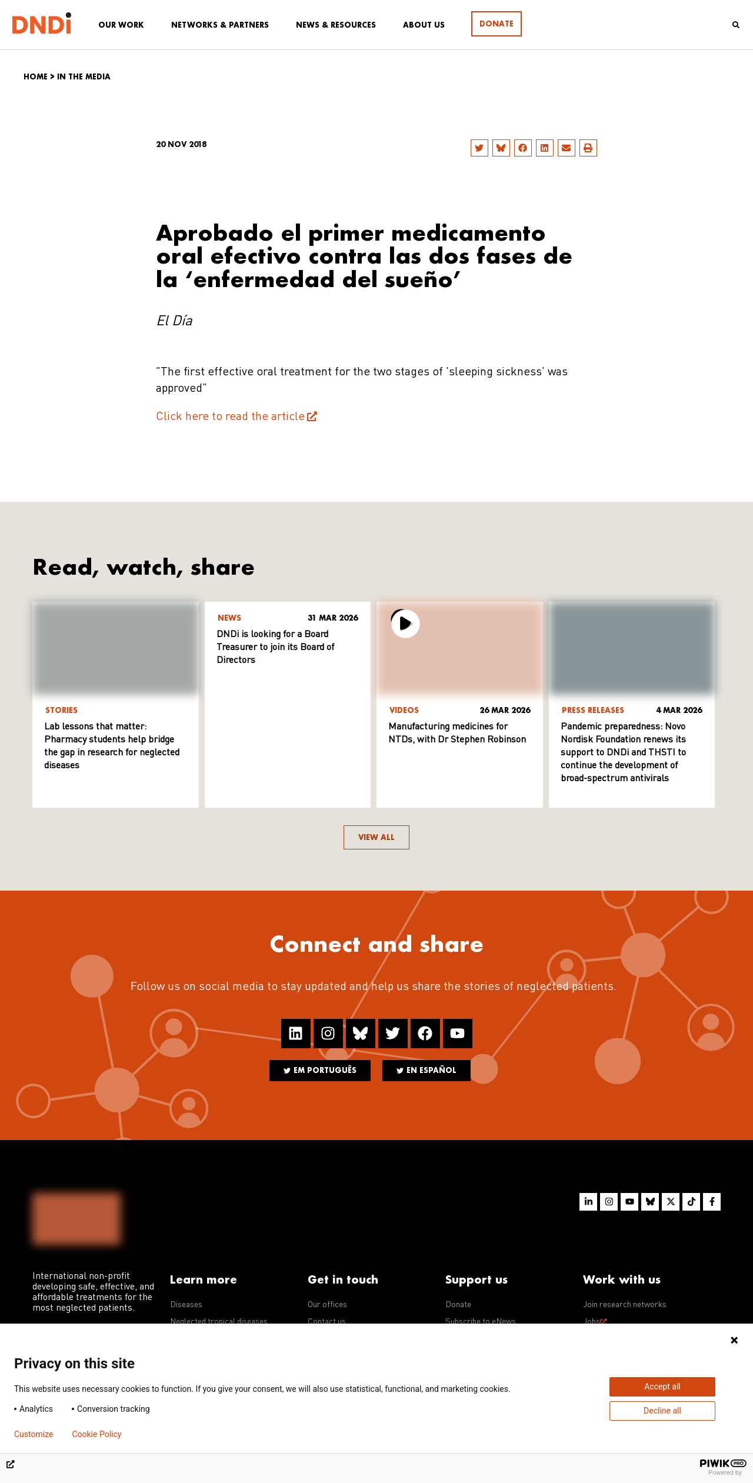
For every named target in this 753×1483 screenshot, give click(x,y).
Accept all (662, 1386)
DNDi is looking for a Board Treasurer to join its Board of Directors (275, 647)
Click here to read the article (230, 417)
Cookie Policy (96, 1434)
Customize (33, 1434)
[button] (479, 147)
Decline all (662, 1410)
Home (36, 76)
